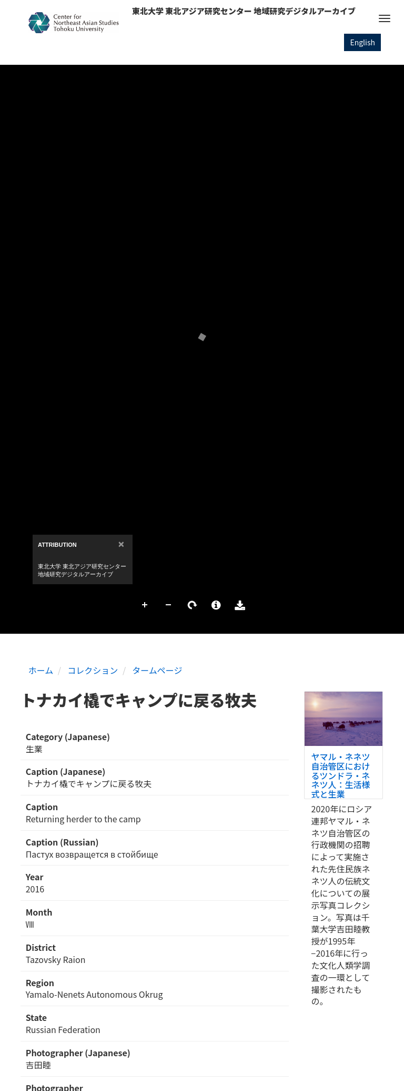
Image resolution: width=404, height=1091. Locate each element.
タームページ (157, 670)
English (362, 42)
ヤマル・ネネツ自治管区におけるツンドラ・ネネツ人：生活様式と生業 (340, 775)
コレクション (92, 670)
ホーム (41, 670)
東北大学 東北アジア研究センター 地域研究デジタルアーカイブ (244, 10)
